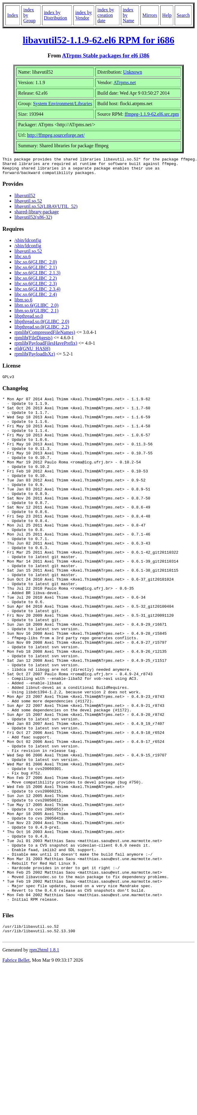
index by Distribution (55, 15)
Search (183, 15)
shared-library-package (36, 215)
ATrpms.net (124, 82)
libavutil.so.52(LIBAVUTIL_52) (45, 209)
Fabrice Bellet (15, 1069)
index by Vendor (83, 15)
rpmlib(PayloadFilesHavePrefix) (45, 346)
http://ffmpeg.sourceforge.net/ (56, 135)
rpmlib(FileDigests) (33, 341)
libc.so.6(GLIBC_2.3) (35, 287)
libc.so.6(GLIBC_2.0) (35, 265)
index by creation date (105, 15)
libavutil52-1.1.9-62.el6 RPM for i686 (98, 40)
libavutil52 (24, 199)
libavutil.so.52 (28, 204)
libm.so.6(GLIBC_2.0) (36, 308)
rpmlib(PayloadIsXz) (34, 357)
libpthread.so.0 (28, 319)
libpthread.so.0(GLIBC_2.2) (41, 330)
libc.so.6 (22, 260)
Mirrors (149, 15)
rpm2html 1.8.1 (44, 1059)
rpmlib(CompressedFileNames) (44, 335)
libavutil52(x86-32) (33, 220)
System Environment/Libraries (62, 103)
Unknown (132, 72)
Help (166, 15)
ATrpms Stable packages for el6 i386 (105, 55)
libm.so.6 (23, 303)
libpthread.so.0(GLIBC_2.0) (41, 325)
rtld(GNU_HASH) (32, 352)
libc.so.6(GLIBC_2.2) (35, 281)
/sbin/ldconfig (27, 243)
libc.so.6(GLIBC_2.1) (35, 270)
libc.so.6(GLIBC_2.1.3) (37, 276)
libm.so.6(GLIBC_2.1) (36, 314)
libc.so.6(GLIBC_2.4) (35, 298)
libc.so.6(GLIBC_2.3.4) (37, 292)
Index (12, 15)
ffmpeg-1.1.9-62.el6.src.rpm (152, 114)
